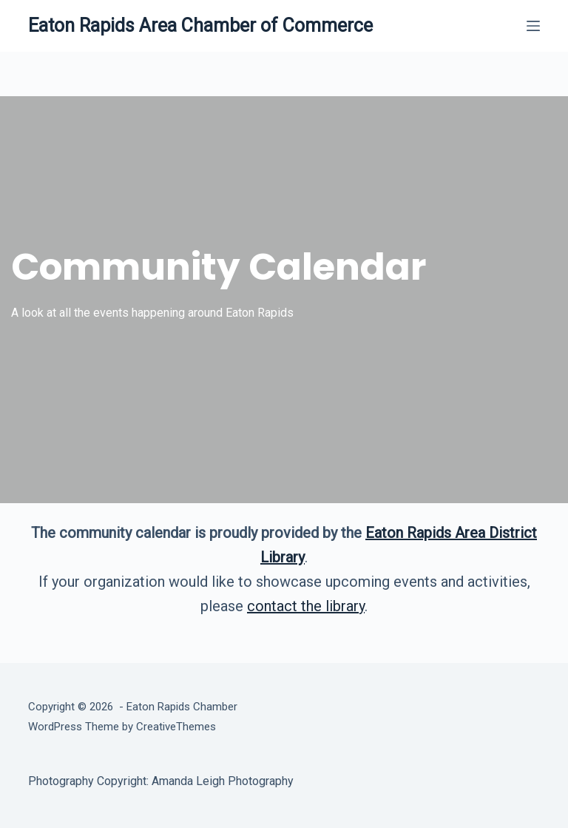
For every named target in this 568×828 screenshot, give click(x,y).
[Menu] (533, 26)
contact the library (306, 606)
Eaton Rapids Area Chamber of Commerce (200, 25)
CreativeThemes (176, 726)
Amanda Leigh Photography (223, 781)
